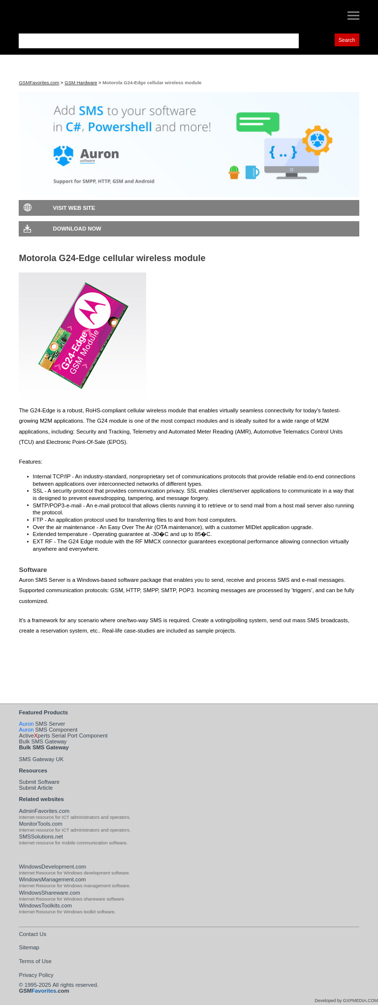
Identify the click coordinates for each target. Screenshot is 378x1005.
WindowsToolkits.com (45, 905)
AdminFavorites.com (44, 811)
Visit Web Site (74, 208)
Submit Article (36, 788)
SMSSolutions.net (41, 836)
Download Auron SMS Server (81, 647)
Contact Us (32, 934)
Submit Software (39, 782)
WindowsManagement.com (52, 879)
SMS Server (42, 724)
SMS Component (48, 730)
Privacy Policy (36, 975)
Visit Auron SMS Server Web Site (86, 663)
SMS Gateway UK (41, 759)
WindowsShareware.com (49, 893)
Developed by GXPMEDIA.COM (346, 1000)
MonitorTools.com (40, 824)
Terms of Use (35, 961)
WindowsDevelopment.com (52, 867)
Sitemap (29, 947)
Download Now (77, 229)
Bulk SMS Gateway (42, 741)
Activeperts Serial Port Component (63, 735)
